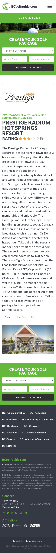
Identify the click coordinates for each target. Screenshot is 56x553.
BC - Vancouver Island (34, 432)
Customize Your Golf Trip (28, 67)
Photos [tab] (8, 317)
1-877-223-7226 (29, 17)
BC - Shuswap (9, 432)
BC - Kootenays (11, 425)
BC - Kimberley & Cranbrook (37, 419)
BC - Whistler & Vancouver (34, 439)
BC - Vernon (8, 439)
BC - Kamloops (38, 412)
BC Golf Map (9, 445)
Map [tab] (33, 317)
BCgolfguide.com (9, 464)
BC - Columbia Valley (13, 412)
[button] (6, 339)
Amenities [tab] (21, 317)
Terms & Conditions (34, 541)
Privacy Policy (18, 541)
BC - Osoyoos (31, 425)
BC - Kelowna (9, 419)
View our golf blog (10, 507)
